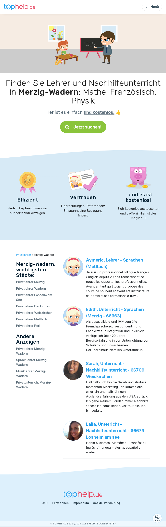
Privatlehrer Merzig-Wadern (31, 351)
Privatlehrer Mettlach (31, 319)
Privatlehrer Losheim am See (34, 297)
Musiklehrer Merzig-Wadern (31, 373)
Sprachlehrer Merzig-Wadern (32, 362)
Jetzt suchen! (83, 126)
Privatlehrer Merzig (30, 282)
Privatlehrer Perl (28, 326)
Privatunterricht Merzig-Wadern (33, 384)
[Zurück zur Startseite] (19, 7)
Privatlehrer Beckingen (33, 306)
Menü (152, 7)
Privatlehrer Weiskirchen (34, 313)
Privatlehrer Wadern (31, 288)
